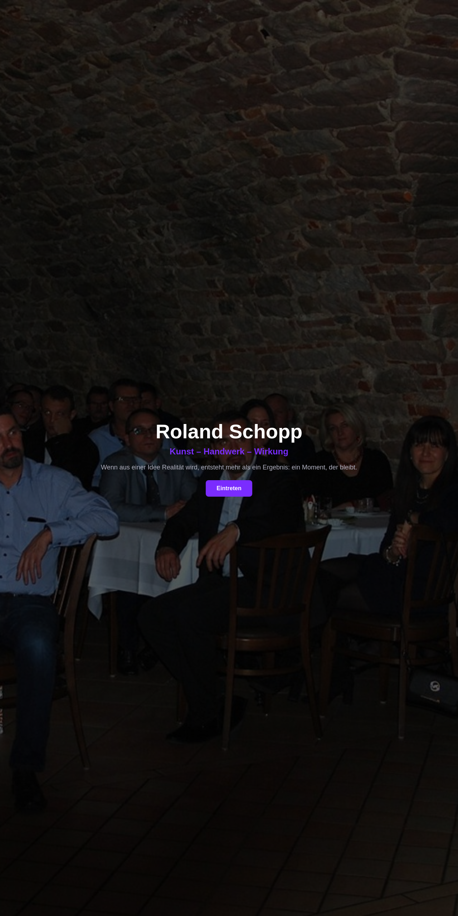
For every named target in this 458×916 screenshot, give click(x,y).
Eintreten (228, 488)
